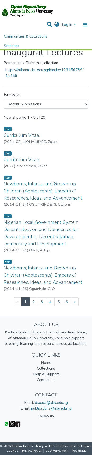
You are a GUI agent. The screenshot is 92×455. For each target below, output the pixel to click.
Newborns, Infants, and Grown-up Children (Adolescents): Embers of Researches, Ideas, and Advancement (43, 191)
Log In (67, 24)
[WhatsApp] (6, 424)
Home (46, 362)
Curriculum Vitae (21, 135)
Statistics (11, 46)
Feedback (79, 451)
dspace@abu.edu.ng (51, 402)
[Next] (75, 301)
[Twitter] (12, 424)
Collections (46, 368)
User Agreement (57, 451)
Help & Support (46, 374)
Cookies (12, 451)
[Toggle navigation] (85, 24)
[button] (57, 25)
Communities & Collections (25, 36)
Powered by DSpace (77, 446)
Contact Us (46, 379)
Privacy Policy (31, 451)
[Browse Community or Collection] (46, 104)
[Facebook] (18, 424)
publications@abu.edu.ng (51, 408)
